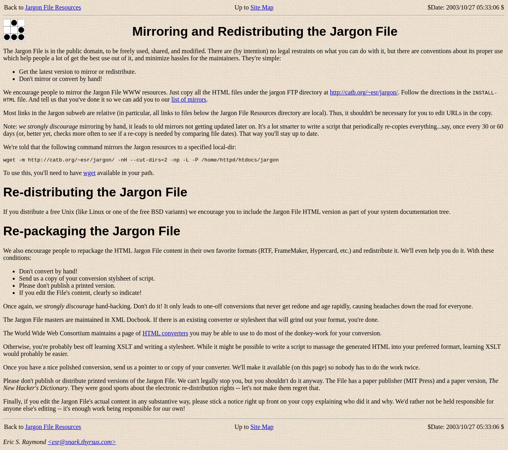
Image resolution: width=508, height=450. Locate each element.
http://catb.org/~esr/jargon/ (364, 92)
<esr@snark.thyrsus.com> (82, 443)
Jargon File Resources (53, 7)
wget (89, 174)
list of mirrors (188, 99)
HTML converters (165, 334)
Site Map (261, 7)
